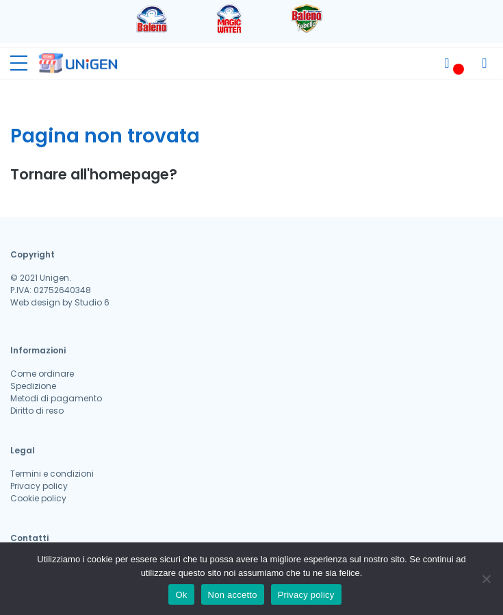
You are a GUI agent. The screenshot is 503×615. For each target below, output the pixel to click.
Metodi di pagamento (56, 398)
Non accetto (232, 595)
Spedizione (33, 386)
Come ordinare (42, 373)
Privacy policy (39, 486)
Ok (181, 595)
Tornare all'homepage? (93, 174)
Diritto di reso (37, 410)
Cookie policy (38, 498)
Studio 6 (92, 302)
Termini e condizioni (52, 473)
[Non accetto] (486, 579)
